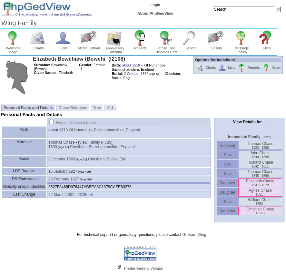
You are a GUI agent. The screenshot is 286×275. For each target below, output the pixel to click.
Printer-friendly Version (143, 268)
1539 (52, 147)
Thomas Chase (61, 142)
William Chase (260, 202)
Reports (140, 46)
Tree (97, 108)
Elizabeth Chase (260, 183)
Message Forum (241, 48)
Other (271, 68)
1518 (63, 130)
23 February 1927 (63, 179)
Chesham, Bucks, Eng (107, 159)
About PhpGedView (155, 13)
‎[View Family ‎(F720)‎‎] (95, 142)
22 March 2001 (61, 194)
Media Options (89, 46)
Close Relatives (73, 108)
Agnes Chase (260, 192)
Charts (38, 46)
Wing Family (19, 22)
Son (227, 155)
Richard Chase (260, 164)
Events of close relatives (76, 122)
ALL (110, 108)
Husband (227, 145)
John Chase (260, 155)
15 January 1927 (62, 171)
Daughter (227, 183)
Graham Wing (194, 234)
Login (155, 5)
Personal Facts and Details (28, 108)
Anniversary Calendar (114, 48)
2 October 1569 (61, 159)
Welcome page (13, 48)
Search (191, 46)
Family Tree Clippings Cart (165, 48)
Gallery (216, 46)
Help (267, 46)
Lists (64, 46)
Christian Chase (260, 211)
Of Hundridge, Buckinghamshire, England (104, 130)
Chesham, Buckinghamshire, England (102, 147)
